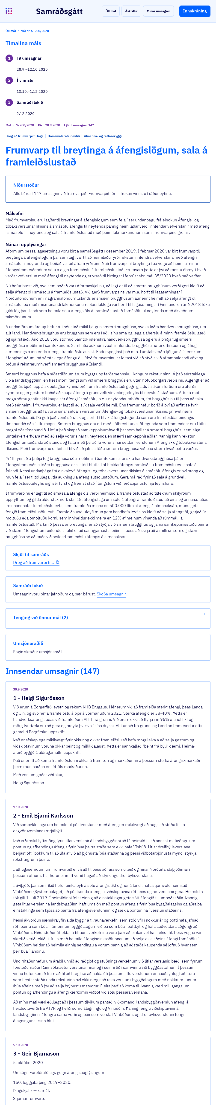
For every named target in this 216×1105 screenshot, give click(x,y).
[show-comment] (148, 856)
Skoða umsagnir (185, 75)
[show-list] (205, 95)
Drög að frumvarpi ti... (25, 160)
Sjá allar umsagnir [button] (79, 1019)
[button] (111, 11)
